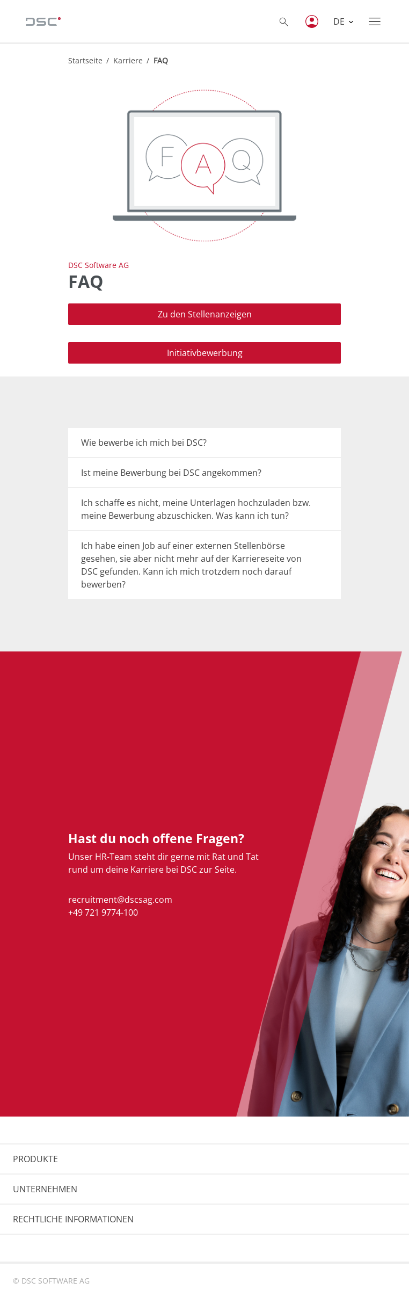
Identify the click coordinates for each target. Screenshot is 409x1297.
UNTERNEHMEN (45, 1189)
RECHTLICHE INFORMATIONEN (73, 1219)
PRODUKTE (35, 1159)
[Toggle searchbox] (283, 21)
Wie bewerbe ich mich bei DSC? (144, 442)
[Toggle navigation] (374, 21)
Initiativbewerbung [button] (205, 353)
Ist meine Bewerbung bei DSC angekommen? (171, 473)
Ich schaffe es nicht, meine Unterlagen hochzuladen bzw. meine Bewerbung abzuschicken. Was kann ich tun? (196, 509)
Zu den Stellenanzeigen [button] (205, 314)
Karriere (128, 60)
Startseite (85, 60)
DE (340, 21)
